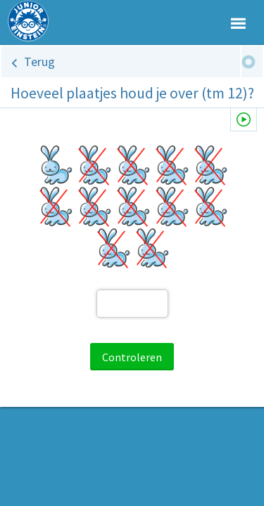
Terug (39, 61)
